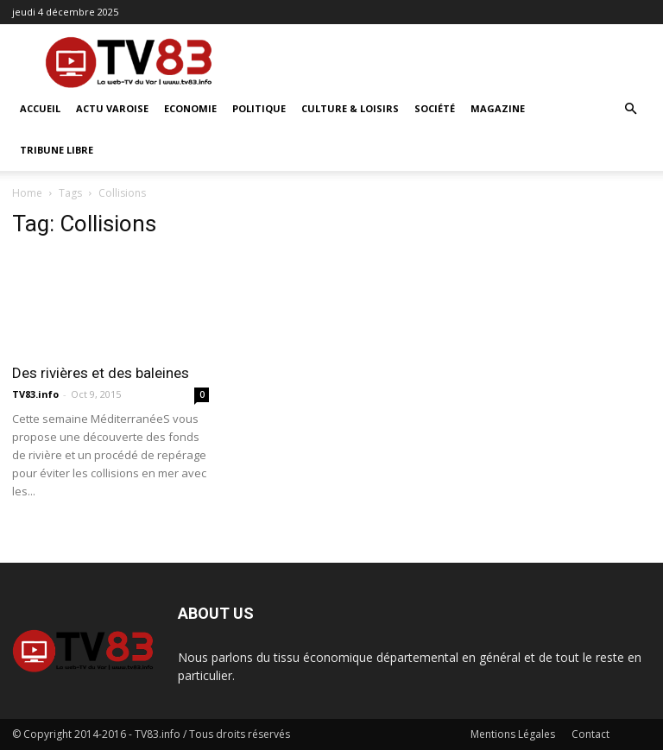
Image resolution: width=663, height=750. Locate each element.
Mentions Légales (512, 734)
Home (27, 193)
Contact (590, 734)
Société (434, 108)
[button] (630, 109)
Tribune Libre (56, 149)
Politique (259, 108)
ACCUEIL (40, 108)
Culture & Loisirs (350, 108)
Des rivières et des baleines (100, 372)
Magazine (497, 108)
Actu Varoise (112, 108)
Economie (190, 108)
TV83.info (35, 394)
